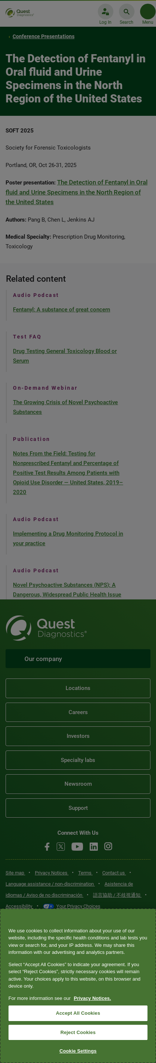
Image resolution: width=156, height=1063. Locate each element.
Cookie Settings (77, 1051)
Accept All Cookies (78, 1013)
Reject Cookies (78, 1032)
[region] (78, 986)
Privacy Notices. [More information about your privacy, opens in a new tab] (92, 998)
